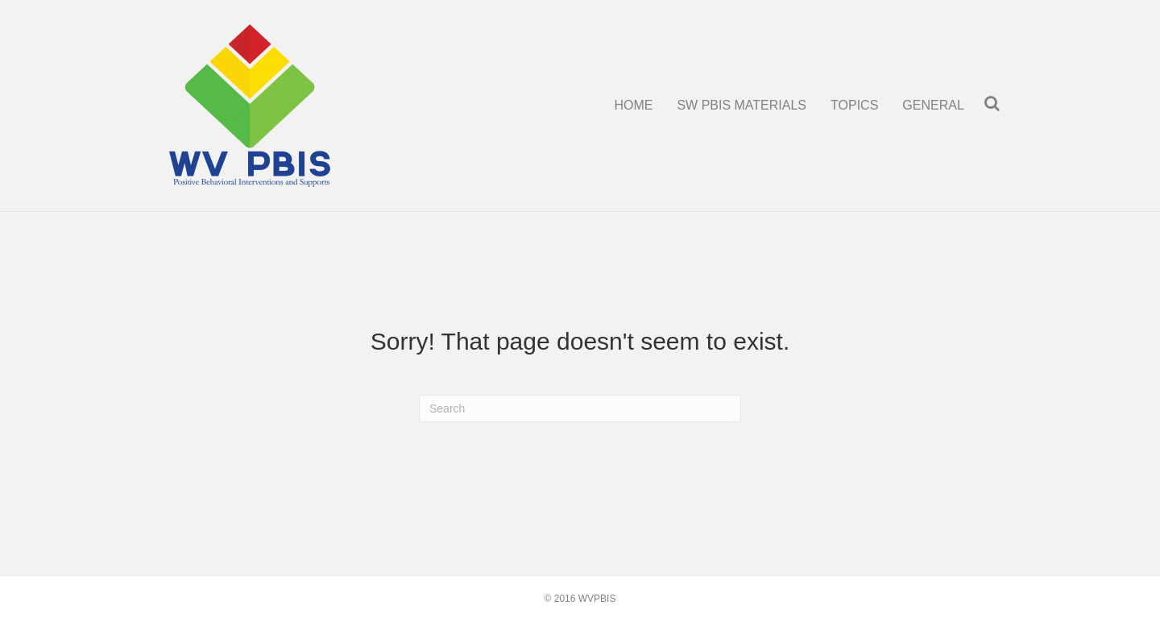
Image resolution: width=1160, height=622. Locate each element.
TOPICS (854, 105)
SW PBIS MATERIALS (741, 105)
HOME (633, 105)
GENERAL (932, 105)
